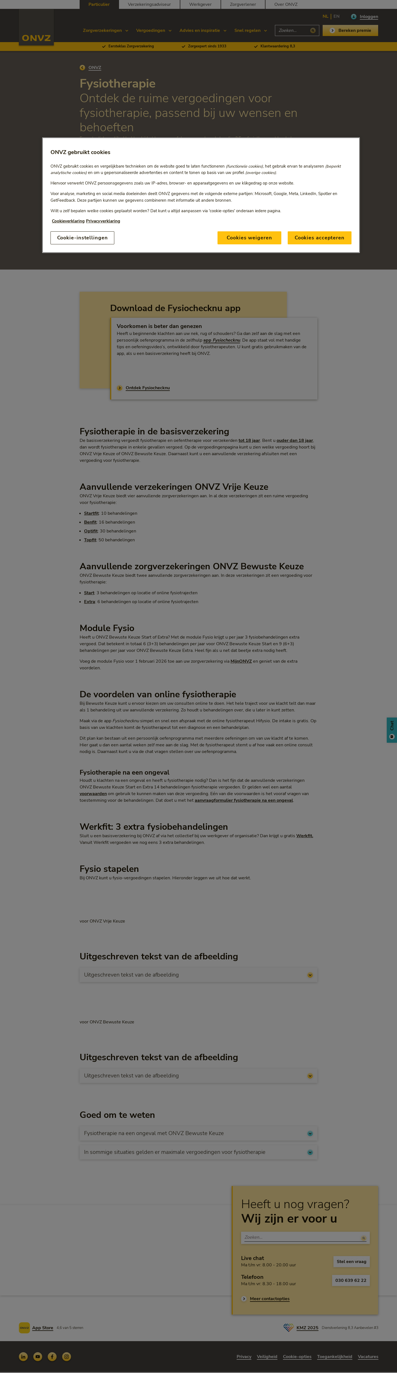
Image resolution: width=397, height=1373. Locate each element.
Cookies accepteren (320, 237)
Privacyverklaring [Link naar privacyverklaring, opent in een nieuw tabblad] (103, 221)
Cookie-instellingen (82, 237)
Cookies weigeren (249, 237)
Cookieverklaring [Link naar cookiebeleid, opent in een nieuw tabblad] (68, 221)
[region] (201, 195)
